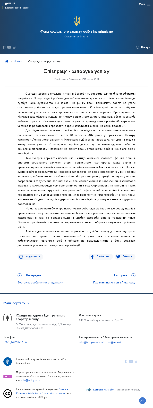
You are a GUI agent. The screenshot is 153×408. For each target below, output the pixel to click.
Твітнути (127, 256)
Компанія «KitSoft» (103, 389)
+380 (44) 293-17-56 (15, 342)
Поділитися (104, 256)
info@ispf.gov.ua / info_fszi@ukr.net (100, 342)
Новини (18, 61)
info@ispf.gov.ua (30, 380)
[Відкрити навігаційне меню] (148, 4)
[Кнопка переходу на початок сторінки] (140, 400)
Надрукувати (31, 256)
